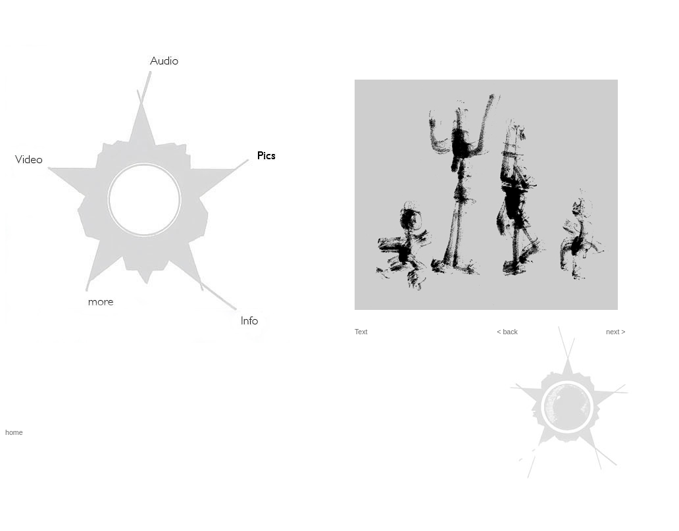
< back (507, 332)
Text (361, 332)
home (14, 432)
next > (615, 332)
